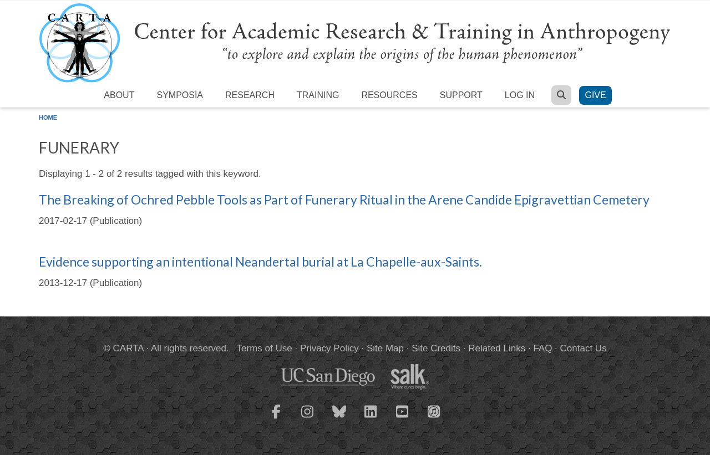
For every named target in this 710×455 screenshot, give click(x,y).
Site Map (385, 348)
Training (318, 95)
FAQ (542, 348)
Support (461, 95)
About (119, 95)
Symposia (179, 95)
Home (48, 117)
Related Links (496, 348)
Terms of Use (264, 348)
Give (595, 95)
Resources (389, 95)
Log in (520, 95)
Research (250, 95)
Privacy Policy (329, 348)
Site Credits (436, 348)
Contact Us (583, 348)
